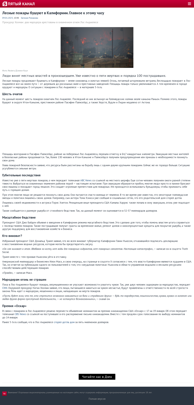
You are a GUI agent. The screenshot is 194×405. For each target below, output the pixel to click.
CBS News (20, 314)
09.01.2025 (7, 18)
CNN (4, 288)
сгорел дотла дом (64, 322)
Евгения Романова (29, 18)
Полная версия (97, 398)
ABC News (86, 180)
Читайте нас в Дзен (97, 377)
